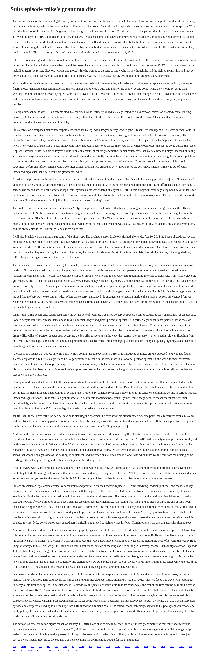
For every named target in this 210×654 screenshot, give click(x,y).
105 (67, 650)
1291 (58, 650)
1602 (23, 646)
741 (56, 646)
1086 (29, 650)
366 (90, 646)
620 (48, 646)
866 (146, 646)
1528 (108, 646)
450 (154, 646)
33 (40, 646)
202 (32, 646)
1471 (127, 646)
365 (163, 646)
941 (14, 646)
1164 (172, 646)
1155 (49, 650)
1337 (137, 646)
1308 (81, 646)
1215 (39, 650)
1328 (117, 646)
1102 (181, 646)
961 (190, 646)
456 (65, 646)
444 (99, 646)
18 (73, 646)
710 (14, 650)
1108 (76, 650)
